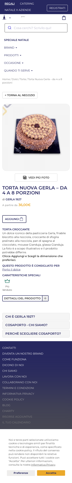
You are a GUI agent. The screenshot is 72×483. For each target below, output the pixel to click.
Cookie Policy (13, 399)
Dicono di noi (13, 365)
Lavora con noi (14, 376)
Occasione (13, 63)
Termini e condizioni (18, 388)
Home (6, 79)
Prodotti (12, 55)
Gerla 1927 (14, 199)
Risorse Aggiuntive (17, 416)
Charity (8, 411)
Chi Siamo (9, 371)
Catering (27, 3)
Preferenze (21, 473)
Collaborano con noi (19, 382)
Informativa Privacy (18, 393)
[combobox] (36, 28)
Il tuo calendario (16, 422)
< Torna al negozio (20, 95)
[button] (14, 219)
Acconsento (51, 473)
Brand (10, 47)
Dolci (15, 79)
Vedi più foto (36, 177)
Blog (6, 405)
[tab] (36, 316)
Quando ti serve (18, 70)
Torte (23, 79)
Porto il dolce (11, 269)
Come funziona (14, 359)
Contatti (9, 348)
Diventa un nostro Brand (22, 353)
